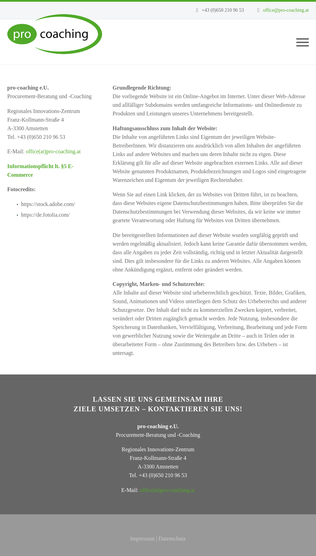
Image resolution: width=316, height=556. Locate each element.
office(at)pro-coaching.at (53, 151)
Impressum (142, 539)
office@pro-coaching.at (286, 10)
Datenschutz (172, 539)
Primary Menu (302, 42)
